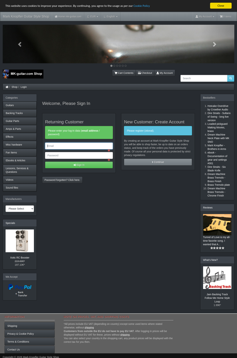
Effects (9, 136)
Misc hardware (14, 144)
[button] (20, 44)
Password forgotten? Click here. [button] (62, 180)
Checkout (145, 73)
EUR (92, 16)
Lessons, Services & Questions (17, 170)
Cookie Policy (141, 6)
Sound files (12, 187)
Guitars (10, 105)
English (110, 16)
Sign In (79, 164)
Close (220, 6)
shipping (89, 327)
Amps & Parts (13, 128)
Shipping (12, 325)
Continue (158, 162)
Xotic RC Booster (19, 257)
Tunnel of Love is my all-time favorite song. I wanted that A (216, 241)
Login (24, 87)
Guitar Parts (12, 121)
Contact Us (13, 349)
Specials (10, 223)
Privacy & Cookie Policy (20, 333)
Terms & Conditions (18, 341)
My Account (164, 73)
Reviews (208, 207)
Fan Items (11, 152)
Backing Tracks (14, 113)
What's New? (210, 260)
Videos (9, 179)
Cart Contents (123, 73)
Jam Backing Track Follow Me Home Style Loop (217, 298)
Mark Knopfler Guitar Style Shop (26, 16)
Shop (15, 87)
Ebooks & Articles (15, 160)
